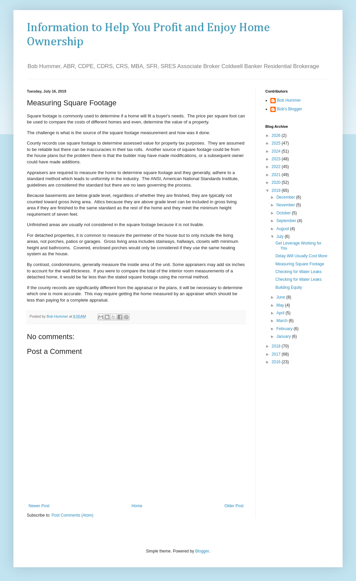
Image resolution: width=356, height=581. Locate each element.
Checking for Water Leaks (298, 271)
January (284, 336)
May (280, 305)
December (286, 197)
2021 (277, 174)
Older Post (233, 506)
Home (137, 506)
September (286, 220)
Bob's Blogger (289, 109)
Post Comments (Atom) (72, 515)
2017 (277, 354)
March (282, 320)
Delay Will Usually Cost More (301, 256)
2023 (277, 159)
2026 (277, 135)
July (280, 236)
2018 (277, 346)
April (280, 313)
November (286, 205)
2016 (277, 362)
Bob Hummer (289, 100)
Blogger (202, 551)
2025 (277, 143)
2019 (277, 190)
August (283, 228)
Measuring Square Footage (299, 264)
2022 (277, 166)
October (284, 213)
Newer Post (39, 506)
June (281, 297)
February (285, 328)
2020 (277, 182)
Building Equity (288, 287)
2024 (277, 151)
